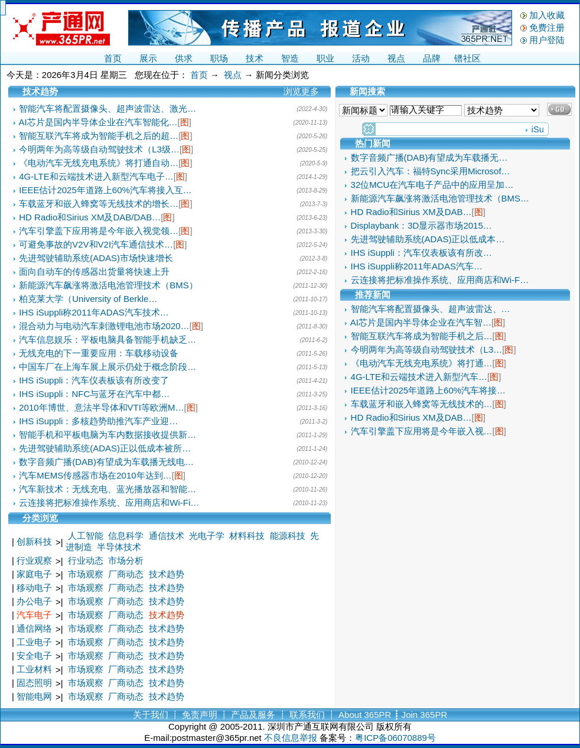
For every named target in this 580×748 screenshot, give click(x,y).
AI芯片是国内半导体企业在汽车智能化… (97, 122)
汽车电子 (34, 615)
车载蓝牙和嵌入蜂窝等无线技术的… (422, 404)
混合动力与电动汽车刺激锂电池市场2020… (104, 326)
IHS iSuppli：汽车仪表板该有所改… (421, 253)
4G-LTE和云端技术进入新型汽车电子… (96, 176)
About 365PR (364, 715)
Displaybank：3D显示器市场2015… (421, 225)
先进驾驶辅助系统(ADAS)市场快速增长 (96, 258)
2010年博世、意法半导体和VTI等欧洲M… (101, 407)
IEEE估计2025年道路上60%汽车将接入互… (105, 190)
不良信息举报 (290, 738)
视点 (396, 58)
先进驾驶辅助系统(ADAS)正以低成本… (428, 239)
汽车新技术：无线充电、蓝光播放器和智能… (107, 489)
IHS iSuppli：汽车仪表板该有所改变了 (94, 380)
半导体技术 (119, 547)
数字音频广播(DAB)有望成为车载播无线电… (106, 462)
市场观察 (85, 574)
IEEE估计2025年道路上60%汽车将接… (428, 390)
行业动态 (85, 560)
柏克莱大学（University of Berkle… (88, 299)
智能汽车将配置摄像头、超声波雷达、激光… (107, 108)
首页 (113, 58)
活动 (361, 58)
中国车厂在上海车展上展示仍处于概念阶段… (107, 367)
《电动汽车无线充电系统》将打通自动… (98, 163)
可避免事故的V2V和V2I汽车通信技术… (96, 244)
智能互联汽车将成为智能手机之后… (422, 336)
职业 (325, 58)
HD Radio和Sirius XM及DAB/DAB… (90, 217)
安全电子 (34, 656)
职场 (219, 58)
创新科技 (34, 541)
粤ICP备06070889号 (395, 738)
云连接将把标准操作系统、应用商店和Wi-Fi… (109, 502)
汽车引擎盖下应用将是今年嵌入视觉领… (98, 231)
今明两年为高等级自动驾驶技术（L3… (427, 349)
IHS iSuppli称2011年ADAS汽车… (417, 266)
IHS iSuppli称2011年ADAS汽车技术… (93, 312)
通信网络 (34, 628)
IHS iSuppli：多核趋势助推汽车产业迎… (98, 421)
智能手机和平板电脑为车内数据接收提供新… (107, 435)
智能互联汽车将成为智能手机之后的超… (98, 136)
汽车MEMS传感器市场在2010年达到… (95, 475)
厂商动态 (126, 574)
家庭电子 (34, 574)
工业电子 (34, 642)
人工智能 (85, 536)
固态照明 (34, 683)
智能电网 (34, 696)
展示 (148, 58)
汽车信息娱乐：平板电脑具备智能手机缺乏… (107, 339)
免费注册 (547, 27)
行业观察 (34, 560)
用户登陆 (547, 40)
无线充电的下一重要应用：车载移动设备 (98, 353)
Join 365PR (425, 715)
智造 (290, 58)
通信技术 (166, 536)
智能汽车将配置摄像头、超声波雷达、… (430, 309)
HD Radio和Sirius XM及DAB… (411, 212)
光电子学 (206, 536)
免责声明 (199, 715)
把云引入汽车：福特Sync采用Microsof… (430, 171)
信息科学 (126, 536)
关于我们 (150, 715)
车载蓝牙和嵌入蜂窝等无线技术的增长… (98, 204)
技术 (254, 58)
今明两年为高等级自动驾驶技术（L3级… (99, 149)
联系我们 (307, 715)
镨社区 (467, 58)
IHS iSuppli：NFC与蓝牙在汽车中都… (94, 394)
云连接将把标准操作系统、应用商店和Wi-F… (440, 280)
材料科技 (247, 536)
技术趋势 (166, 574)
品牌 (432, 58)
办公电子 (34, 601)
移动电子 (34, 588)
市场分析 (126, 560)
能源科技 (287, 536)
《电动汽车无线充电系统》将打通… (422, 363)
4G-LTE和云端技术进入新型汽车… (419, 377)
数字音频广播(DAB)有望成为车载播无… (429, 157)
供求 (184, 58)
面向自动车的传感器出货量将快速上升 (94, 271)
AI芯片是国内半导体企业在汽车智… (420, 322)
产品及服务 (253, 715)
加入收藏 (547, 15)
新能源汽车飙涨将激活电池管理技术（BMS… (440, 198)
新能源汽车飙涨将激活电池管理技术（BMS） (108, 285)
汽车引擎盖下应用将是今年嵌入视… (422, 431)
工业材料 (34, 669)
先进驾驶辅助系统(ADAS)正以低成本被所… (105, 448)
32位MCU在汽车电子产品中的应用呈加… (432, 185)
